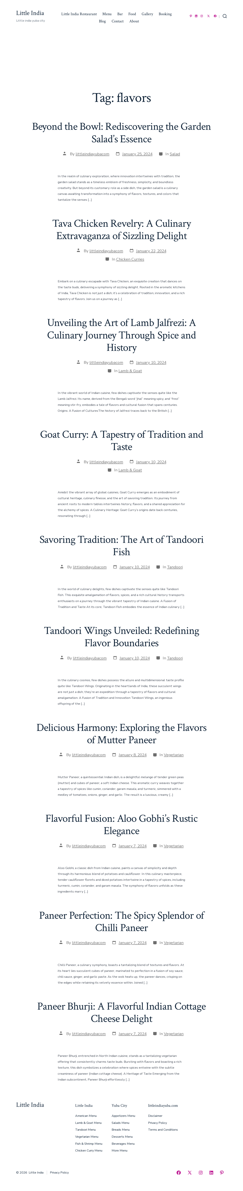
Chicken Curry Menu (88, 1150)
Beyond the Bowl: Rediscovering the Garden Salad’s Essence (121, 133)
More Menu (119, 1150)
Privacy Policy (157, 1123)
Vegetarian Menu (86, 1137)
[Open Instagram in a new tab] (201, 16)
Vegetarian (174, 754)
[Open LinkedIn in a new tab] (196, 16)
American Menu (86, 1116)
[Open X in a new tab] (208, 16)
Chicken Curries (130, 259)
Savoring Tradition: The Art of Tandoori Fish (121, 546)
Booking (165, 14)
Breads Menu (121, 1130)
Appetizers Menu (123, 1116)
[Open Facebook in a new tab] (215, 16)
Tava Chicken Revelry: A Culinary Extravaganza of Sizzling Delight (121, 229)
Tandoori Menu (85, 1130)
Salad (175, 154)
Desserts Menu (122, 1137)
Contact (118, 21)
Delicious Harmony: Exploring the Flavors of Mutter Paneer (121, 734)
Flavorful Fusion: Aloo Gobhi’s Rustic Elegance (121, 825)
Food (132, 14)
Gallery (147, 14)
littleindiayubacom (92, 154)
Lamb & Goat (130, 370)
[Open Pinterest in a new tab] (191, 16)
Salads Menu (120, 1123)
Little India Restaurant (79, 14)
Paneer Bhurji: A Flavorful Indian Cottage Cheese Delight (121, 1012)
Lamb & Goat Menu (88, 1123)
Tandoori (175, 567)
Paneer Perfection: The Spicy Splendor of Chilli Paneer (121, 921)
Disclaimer (155, 1116)
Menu (107, 14)
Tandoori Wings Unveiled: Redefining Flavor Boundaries (121, 637)
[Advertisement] (121, 61)
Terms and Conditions (163, 1130)
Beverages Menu (123, 1144)
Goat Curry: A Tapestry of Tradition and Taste (121, 440)
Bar (120, 14)
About (134, 21)
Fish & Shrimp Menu (88, 1144)
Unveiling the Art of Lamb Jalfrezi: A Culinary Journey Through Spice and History (121, 335)
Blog (102, 21)
